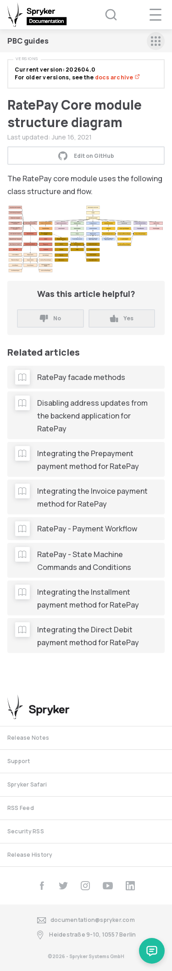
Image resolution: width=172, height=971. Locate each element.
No (50, 318)
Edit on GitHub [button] (86, 155)
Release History (30, 855)
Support (18, 761)
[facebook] (42, 886)
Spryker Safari (27, 784)
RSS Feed (20, 808)
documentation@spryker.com (86, 920)
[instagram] (85, 885)
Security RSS (25, 831)
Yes (121, 318)
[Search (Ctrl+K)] (105, 15)
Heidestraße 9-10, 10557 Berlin (86, 935)
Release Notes (28, 738)
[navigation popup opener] (155, 15)
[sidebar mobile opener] (156, 41)
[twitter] (63, 885)
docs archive (117, 77)
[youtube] (108, 886)
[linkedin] (130, 885)
